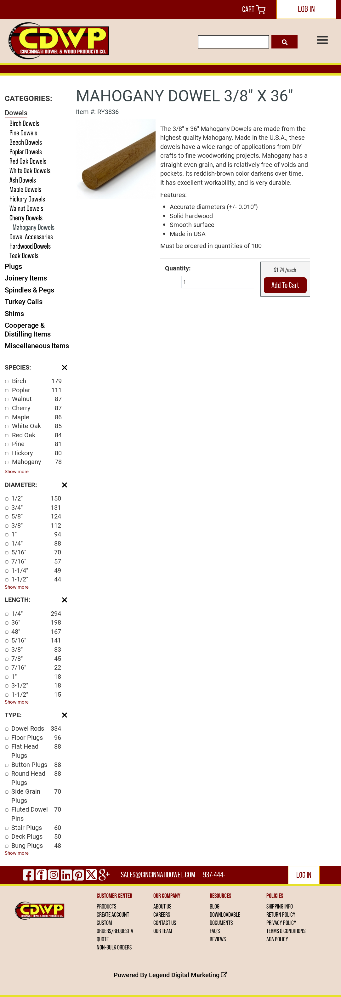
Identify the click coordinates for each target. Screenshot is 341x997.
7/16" (36, 561)
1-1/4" (36, 570)
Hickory (37, 452)
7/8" (36, 658)
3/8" (36, 525)
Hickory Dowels (27, 199)
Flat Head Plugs (36, 751)
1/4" (36, 543)
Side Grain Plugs (36, 796)
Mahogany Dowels (33, 227)
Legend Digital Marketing (188, 975)
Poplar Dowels (25, 151)
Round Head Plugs (36, 778)
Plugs (13, 266)
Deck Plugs (36, 836)
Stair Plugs (36, 827)
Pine (37, 443)
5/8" (36, 516)
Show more (17, 471)
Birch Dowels (24, 123)
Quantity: (178, 268)
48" (36, 631)
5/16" (36, 552)
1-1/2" (36, 579)
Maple (37, 417)
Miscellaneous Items (37, 345)
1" (36, 534)
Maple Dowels (25, 189)
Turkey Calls (24, 301)
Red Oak (37, 434)
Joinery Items (26, 277)
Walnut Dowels (26, 208)
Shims (14, 313)
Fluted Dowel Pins (36, 814)
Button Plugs (36, 764)
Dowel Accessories (31, 236)
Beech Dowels (25, 142)
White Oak (37, 425)
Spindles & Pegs (29, 289)
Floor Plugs (36, 737)
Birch (37, 380)
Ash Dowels (22, 180)
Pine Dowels (23, 132)
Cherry (37, 407)
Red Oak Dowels (27, 161)
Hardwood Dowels (30, 246)
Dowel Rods (36, 728)
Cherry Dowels (26, 217)
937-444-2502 (214, 877)
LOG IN (306, 9)
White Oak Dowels (29, 170)
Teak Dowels (23, 255)
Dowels (16, 112)
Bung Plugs (36, 845)
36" (36, 622)
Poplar (37, 389)
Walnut (37, 398)
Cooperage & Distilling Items (28, 329)
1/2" (36, 498)
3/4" (36, 507)
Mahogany (37, 461)
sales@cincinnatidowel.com (158, 874)
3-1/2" (36, 685)
